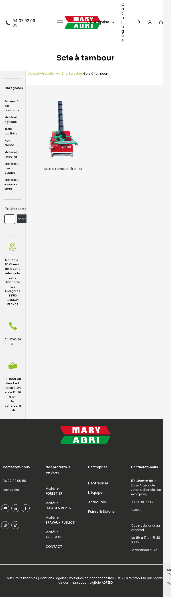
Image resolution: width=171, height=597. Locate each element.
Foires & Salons (101, 511)
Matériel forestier (69, 73)
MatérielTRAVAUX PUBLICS (60, 520)
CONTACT (53, 546)
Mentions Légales (53, 578)
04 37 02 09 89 (23, 23)
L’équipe (95, 492)
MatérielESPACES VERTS (58, 506)
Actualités (97, 502)
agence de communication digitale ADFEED (112, 580)
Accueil (34, 73)
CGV (119, 578)
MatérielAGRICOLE (53, 534)
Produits (47, 73)
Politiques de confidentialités (91, 578)
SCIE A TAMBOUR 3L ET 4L (63, 169)
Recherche (12, 208)
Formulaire (11, 490)
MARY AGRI (12, 260)
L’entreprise (98, 483)
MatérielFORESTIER (53, 491)
